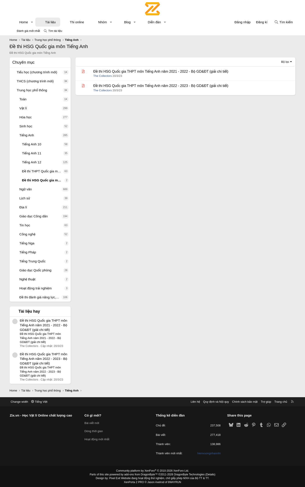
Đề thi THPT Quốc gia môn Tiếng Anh (45, 171)
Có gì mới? (94, 415)
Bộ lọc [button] (283, 61)
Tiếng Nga (29, 243)
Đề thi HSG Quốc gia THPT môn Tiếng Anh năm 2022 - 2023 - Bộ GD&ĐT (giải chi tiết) (46, 358)
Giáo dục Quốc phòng (38, 270)
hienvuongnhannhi (207, 453)
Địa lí (26, 207)
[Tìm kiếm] (281, 22)
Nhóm (105, 22)
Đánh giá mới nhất (28, 30)
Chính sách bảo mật (241, 401)
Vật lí (25, 108)
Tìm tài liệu (55, 30)
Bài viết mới (93, 422)
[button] (34, 22)
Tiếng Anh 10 (34, 144)
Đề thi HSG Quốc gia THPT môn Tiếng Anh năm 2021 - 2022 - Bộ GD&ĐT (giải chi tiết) (46, 325)
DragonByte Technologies (189, 474)
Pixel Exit (115, 478)
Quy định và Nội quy (213, 401)
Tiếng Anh (29, 135)
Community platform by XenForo (152, 470)
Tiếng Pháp (30, 252)
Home (26, 22)
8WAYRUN (174, 481)
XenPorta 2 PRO (134, 481)
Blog (130, 22)
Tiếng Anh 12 (34, 162)
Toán (25, 99)
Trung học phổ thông (34, 90)
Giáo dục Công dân (36, 216)
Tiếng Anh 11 (34, 153)
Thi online (79, 22)
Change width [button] (23, 401)
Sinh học (28, 126)
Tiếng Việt (43, 401)
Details (209, 474)
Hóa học (28, 117)
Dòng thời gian (95, 431)
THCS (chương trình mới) (37, 81)
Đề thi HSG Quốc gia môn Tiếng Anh (46, 180)
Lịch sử (27, 198)
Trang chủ (277, 401)
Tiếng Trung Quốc (35, 261)
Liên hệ (191, 401)
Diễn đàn (156, 22)
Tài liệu (53, 22)
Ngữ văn (28, 189)
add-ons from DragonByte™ (141, 474)
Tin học (27, 225)
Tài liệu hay (32, 311)
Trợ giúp (262, 401)
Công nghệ (30, 234)
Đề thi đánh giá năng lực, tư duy (43, 297)
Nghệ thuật (30, 279)
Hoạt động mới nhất (98, 438)
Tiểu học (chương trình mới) (39, 72)
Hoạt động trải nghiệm (38, 288)
